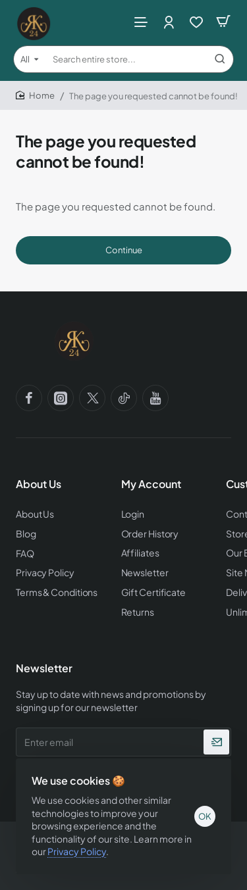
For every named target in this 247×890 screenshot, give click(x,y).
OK (204, 816)
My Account (151, 484)
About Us (38, 484)
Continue (123, 250)
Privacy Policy (76, 851)
